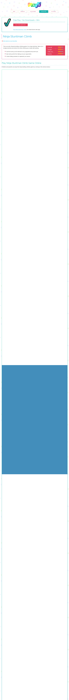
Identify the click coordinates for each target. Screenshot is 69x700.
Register (43, 11)
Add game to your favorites (10, 41)
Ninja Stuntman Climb (17, 36)
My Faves (54, 11)
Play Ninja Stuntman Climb (19, 29)
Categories (33, 11)
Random (23, 11)
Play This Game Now (20, 24)
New (14, 11)
